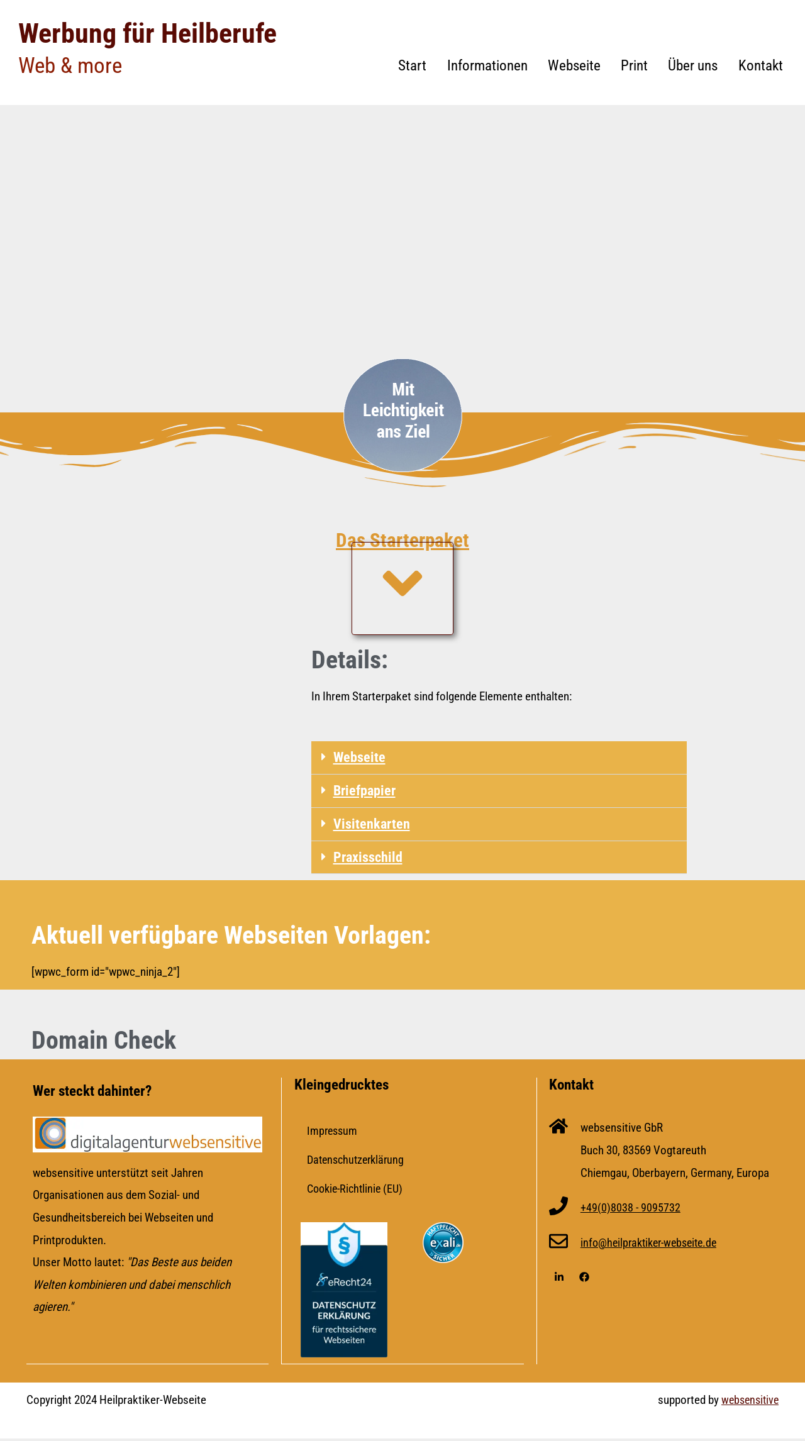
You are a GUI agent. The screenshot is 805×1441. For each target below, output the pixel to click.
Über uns (693, 65)
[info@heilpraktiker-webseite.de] (558, 1245)
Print (634, 65)
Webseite (574, 65)
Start (412, 65)
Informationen (487, 65)
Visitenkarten (372, 825)
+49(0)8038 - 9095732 (630, 1210)
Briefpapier (366, 791)
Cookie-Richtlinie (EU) (358, 1191)
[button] (498, 758)
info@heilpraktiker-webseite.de (653, 1245)
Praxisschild (368, 859)
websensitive (748, 1401)
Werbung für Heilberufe (153, 33)
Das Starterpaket (402, 538)
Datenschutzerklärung (358, 1162)
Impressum (333, 1133)
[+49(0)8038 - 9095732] (558, 1210)
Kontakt (760, 65)
